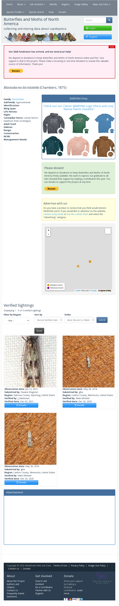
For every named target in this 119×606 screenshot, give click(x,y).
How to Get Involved (41, 583)
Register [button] (91, 36)
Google (93, 290)
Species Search (36, 12)
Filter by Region (12, 314)
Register (39, 593)
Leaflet (77, 290)
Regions (66, 4)
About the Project (16, 581)
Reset (39, 330)
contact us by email (53, 214)
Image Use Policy (97, 565)
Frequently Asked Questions (15, 595)
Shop (51, 12)
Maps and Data (101, 4)
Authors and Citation (13, 586)
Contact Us (13, 568)
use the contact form (77, 214)
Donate (62, 12)
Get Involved (37, 4)
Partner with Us (43, 590)
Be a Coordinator (44, 587)
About (21, 4)
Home (9, 4)
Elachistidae (18, 99)
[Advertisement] (59, 519)
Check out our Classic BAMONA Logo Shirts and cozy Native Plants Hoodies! (78, 107)
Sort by (38, 314)
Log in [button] (90, 28)
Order (67, 314)
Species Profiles (15, 12)
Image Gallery (81, 4)
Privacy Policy (77, 565)
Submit (102, 319)
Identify (53, 4)
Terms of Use (60, 565)
